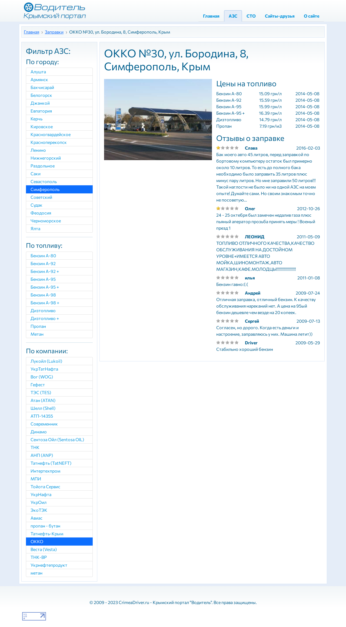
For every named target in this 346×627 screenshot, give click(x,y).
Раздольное (43, 165)
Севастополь (44, 181)
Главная (211, 15)
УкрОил (38, 502)
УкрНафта (41, 494)
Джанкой (40, 102)
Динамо (39, 431)
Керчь (36, 118)
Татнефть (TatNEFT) (51, 463)
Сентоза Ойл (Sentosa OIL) (57, 439)
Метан (37, 333)
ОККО (37, 541)
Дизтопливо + (45, 318)
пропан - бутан (45, 525)
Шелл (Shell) (43, 408)
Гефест (38, 384)
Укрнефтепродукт (49, 564)
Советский (41, 197)
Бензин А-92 (43, 263)
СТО (251, 15)
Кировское (42, 126)
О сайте (311, 15)
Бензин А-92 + (45, 271)
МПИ (36, 478)
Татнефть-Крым (47, 533)
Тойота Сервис (45, 486)
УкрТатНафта (44, 368)
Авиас (36, 517)
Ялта (35, 228)
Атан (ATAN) (43, 400)
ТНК (35, 447)
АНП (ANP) (42, 455)
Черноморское (46, 220)
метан (36, 572)
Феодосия (41, 212)
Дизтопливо (43, 310)
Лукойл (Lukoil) (46, 361)
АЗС (233, 15)
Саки (36, 173)
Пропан (38, 326)
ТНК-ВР (39, 557)
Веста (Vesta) (44, 549)
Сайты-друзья (280, 15)
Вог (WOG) (42, 376)
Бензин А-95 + (45, 286)
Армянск (39, 79)
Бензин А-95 (43, 279)
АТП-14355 (42, 415)
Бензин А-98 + (45, 302)
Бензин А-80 (43, 255)
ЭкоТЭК (39, 510)
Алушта (38, 71)
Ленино (38, 150)
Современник (44, 423)
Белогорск (41, 95)
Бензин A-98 (43, 294)
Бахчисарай (42, 87)
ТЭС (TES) (41, 392)
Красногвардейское (51, 134)
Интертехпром (45, 470)
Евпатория (41, 110)
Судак (36, 204)
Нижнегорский (46, 157)
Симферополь (45, 189)
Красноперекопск (49, 142)
